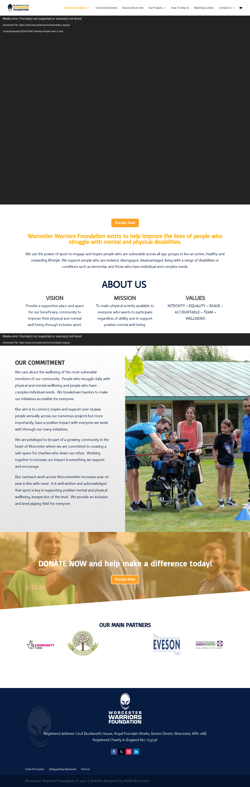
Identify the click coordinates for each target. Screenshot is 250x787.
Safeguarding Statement (62, 769)
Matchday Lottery (204, 8)
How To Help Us (180, 8)
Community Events (106, 8)
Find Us (85, 769)
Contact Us (225, 8)
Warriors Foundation (75, 8)
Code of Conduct (34, 769)
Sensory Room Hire (132, 8)
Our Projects (155, 8)
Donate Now (125, 222)
